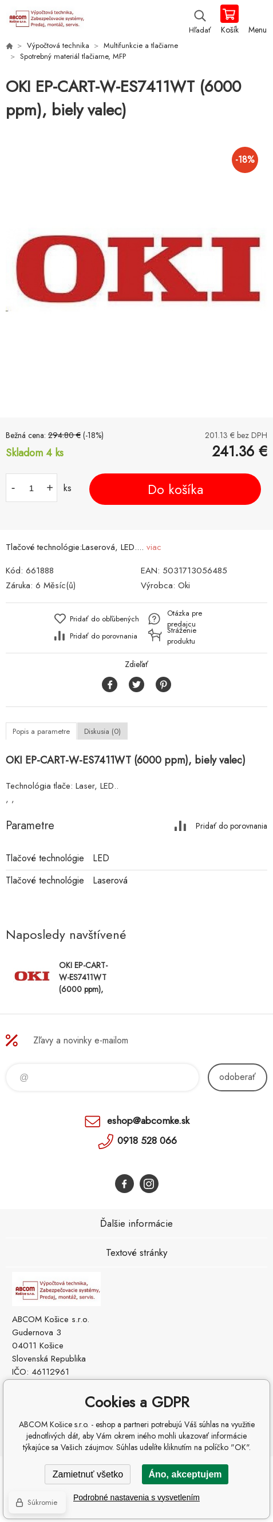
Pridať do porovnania (103, 636)
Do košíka (175, 489)
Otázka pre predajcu (184, 618)
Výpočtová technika (58, 45)
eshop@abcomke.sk (148, 1120)
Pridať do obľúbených (104, 618)
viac (154, 547)
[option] (136, 269)
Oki (184, 585)
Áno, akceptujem (184, 1474)
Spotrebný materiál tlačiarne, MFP (73, 56)
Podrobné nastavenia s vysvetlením (136, 1497)
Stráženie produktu (181, 635)
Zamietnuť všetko (88, 1474)
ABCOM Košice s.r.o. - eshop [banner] (45, 20)
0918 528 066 (147, 1140)
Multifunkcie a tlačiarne (141, 45)
